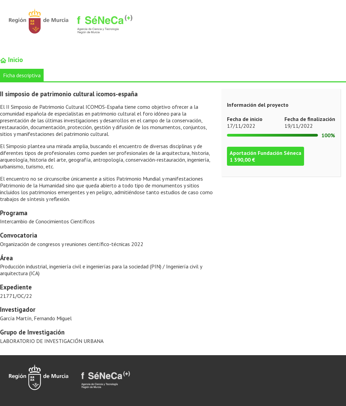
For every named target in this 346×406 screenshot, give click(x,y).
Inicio (11, 60)
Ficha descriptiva (22, 75)
